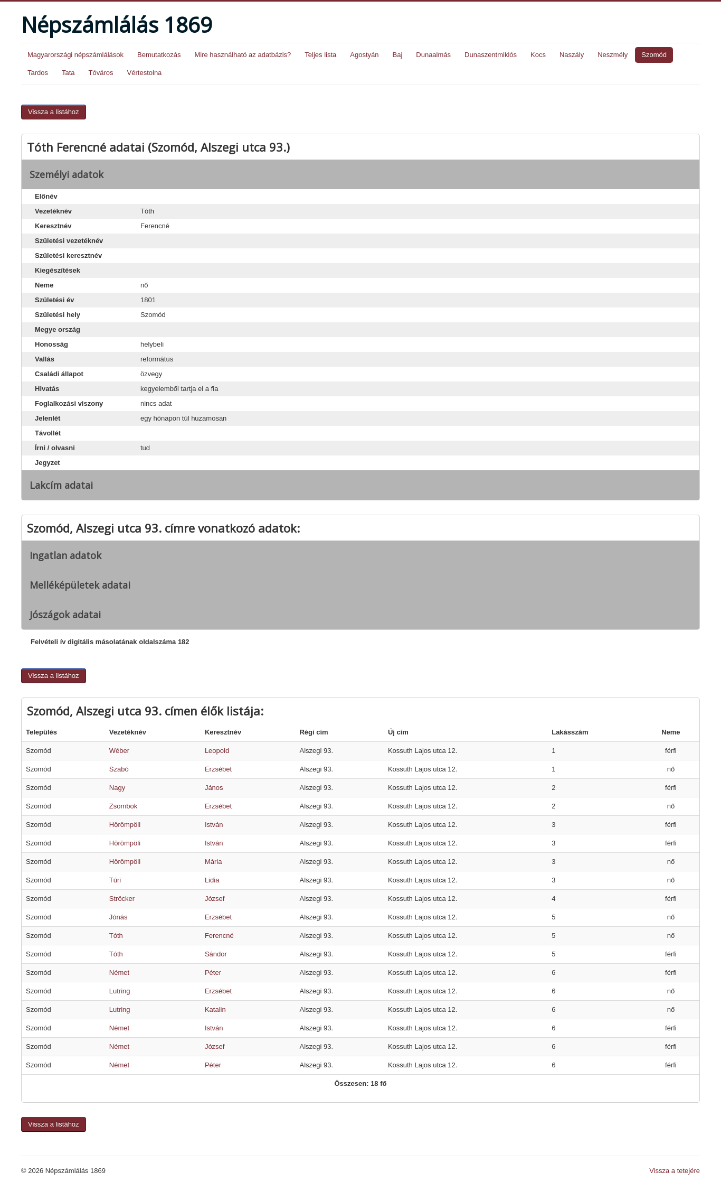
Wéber (119, 751)
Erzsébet (218, 769)
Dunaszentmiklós (490, 55)
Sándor (216, 954)
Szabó (119, 769)
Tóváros (101, 73)
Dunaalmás (433, 55)
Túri (115, 880)
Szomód (654, 55)
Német (119, 972)
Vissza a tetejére (674, 1171)
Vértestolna (144, 73)
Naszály (571, 55)
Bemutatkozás (159, 55)
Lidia (212, 880)
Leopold (217, 751)
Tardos (37, 73)
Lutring (119, 991)
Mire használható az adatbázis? (242, 55)
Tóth (116, 935)
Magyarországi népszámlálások (75, 55)
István (214, 825)
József (215, 898)
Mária (213, 862)
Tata (68, 73)
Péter (213, 972)
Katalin (215, 1009)
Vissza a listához (53, 112)
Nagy (117, 788)
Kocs (538, 55)
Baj (397, 55)
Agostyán (364, 55)
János (214, 788)
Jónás (118, 917)
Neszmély (612, 55)
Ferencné (219, 935)
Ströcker (122, 898)
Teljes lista (320, 55)
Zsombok (123, 806)
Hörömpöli (124, 825)
